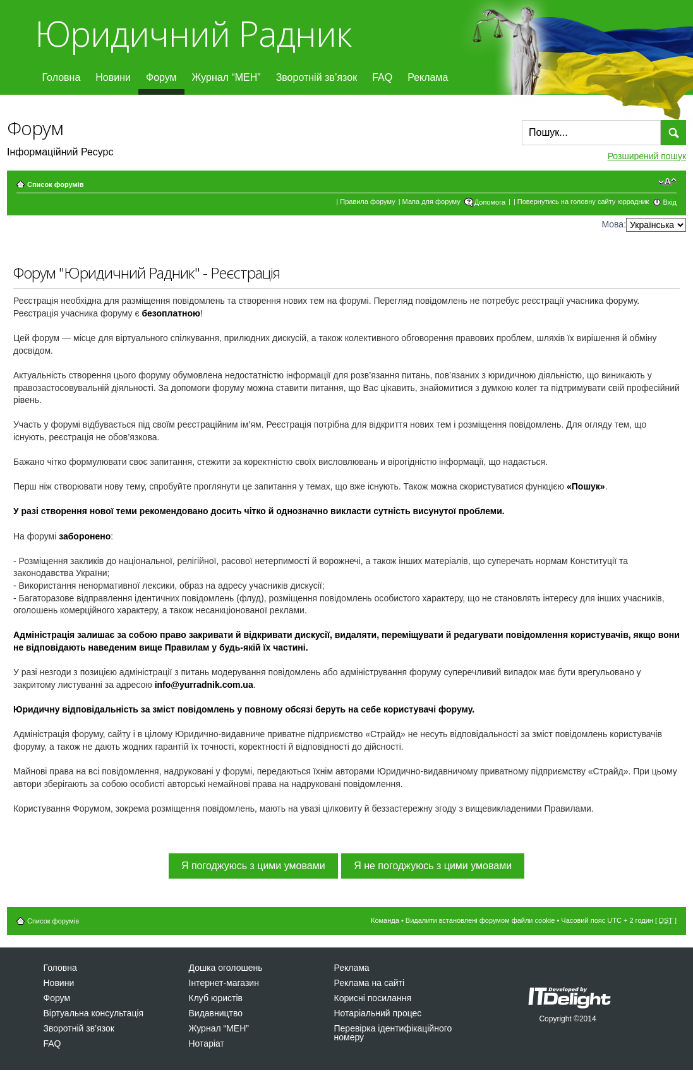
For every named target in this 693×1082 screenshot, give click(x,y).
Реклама (427, 77)
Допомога (489, 202)
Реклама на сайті (369, 983)
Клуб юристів (216, 998)
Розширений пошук (647, 156)
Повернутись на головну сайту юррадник (583, 201)
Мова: (613, 224)
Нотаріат (206, 1043)
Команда (385, 920)
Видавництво (216, 1013)
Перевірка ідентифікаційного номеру (393, 1032)
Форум (161, 77)
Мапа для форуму (431, 201)
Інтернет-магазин (224, 983)
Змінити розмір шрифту (667, 182)
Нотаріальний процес (378, 1013)
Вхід (670, 202)
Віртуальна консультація (94, 1013)
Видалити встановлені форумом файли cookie (480, 920)
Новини (113, 77)
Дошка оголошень (226, 968)
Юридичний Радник (193, 33)
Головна (61, 77)
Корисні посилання (372, 998)
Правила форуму (367, 201)
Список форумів (55, 184)
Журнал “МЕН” (226, 77)
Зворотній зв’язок (317, 77)
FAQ (382, 77)
